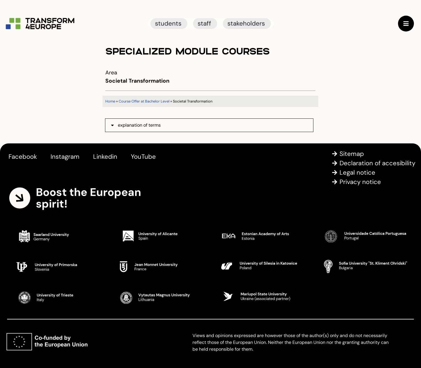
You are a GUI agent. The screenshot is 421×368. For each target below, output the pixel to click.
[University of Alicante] (159, 236)
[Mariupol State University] (262, 296)
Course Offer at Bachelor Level (144, 101)
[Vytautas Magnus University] (159, 296)
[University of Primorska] (57, 266)
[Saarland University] (57, 236)
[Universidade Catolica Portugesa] (364, 236)
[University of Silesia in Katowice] (262, 266)
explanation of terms (139, 125)
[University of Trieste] (57, 296)
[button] (209, 125)
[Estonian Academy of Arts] (262, 236)
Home (110, 101)
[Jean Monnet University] (159, 266)
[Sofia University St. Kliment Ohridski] (364, 266)
